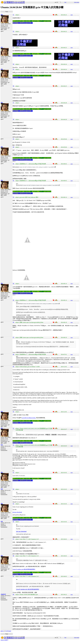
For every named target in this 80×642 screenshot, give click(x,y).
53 (13, 472)
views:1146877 (4, 640)
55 (13, 503)
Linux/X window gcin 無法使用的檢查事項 (24, 569)
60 (13, 594)
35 (13, 69)
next (10, 631)
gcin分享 (21, 2)
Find (65, 2)
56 (13, 521)
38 (13, 119)
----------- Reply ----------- (6, 11)
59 (13, 576)
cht (5, 2)
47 (13, 337)
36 (13, 86)
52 (13, 445)
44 (13, 283)
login (75, 2)
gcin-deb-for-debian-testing (29, 417)
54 (13, 489)
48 (13, 354)
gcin (15, 2)
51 (13, 428)
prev (2, 631)
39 (13, 139)
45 (13, 300)
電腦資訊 (10, 2)
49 (13, 366)
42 (13, 180)
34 (13, 64)
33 (13, 47)
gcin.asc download (17, 512)
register (77, 2)
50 (13, 411)
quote (72, 14)
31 (13, 14)
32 (13, 31)
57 (13, 539)
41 (13, 163)
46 (13, 322)
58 (13, 555)
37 (13, 102)
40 (13, 147)
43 (13, 197)
